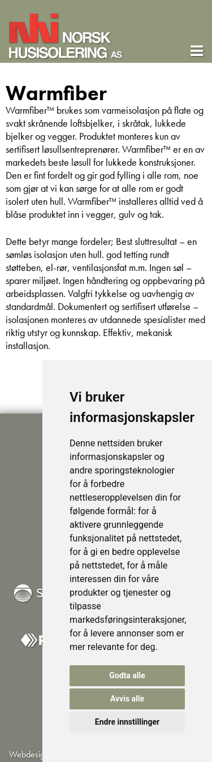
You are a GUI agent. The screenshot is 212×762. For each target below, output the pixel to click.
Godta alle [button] (127, 675)
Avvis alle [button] (127, 698)
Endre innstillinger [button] (127, 721)
